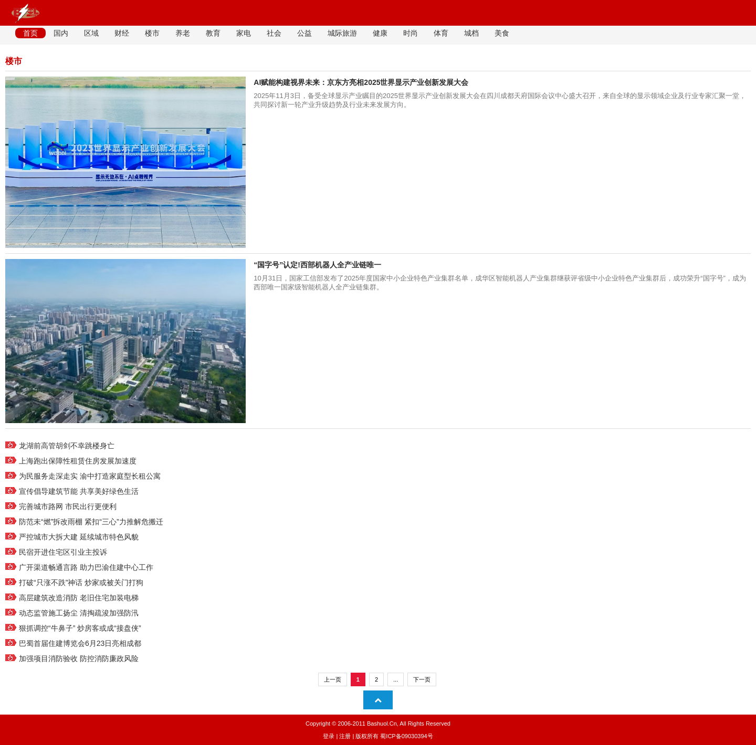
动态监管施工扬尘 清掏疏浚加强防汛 (79, 613)
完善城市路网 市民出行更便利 (68, 506)
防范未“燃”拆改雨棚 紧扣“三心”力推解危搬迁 (91, 521)
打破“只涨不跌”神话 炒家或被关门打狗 (81, 582)
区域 (91, 33)
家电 (243, 33)
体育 (441, 33)
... (395, 679)
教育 (213, 33)
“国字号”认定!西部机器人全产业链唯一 (317, 265)
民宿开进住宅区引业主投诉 (63, 552)
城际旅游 (342, 33)
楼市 (152, 33)
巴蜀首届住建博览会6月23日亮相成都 (80, 643)
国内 (61, 33)
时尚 (410, 33)
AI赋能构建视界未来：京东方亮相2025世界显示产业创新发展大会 (361, 82)
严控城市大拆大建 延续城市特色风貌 (79, 537)
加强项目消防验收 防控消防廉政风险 (79, 658)
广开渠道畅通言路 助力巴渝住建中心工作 (86, 567)
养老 (182, 33)
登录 (328, 736)
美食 (502, 33)
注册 (345, 736)
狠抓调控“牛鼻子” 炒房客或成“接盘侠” (80, 628)
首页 (30, 33)
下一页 (421, 679)
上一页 (332, 679)
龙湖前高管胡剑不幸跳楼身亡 (66, 445)
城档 (471, 33)
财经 (121, 33)
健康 (380, 33)
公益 (304, 33)
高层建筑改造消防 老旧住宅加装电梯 (79, 597)
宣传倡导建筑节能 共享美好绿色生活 (79, 491)
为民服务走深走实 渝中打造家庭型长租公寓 (90, 476)
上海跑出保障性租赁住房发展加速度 (77, 461)
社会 (274, 33)
